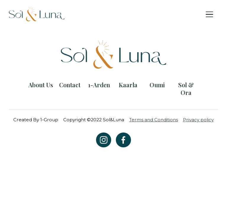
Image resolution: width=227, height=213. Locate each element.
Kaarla (128, 85)
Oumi (157, 85)
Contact (69, 85)
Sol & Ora (186, 88)
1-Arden (99, 85)
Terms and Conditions (153, 119)
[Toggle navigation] (209, 14)
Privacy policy (198, 119)
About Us (40, 85)
